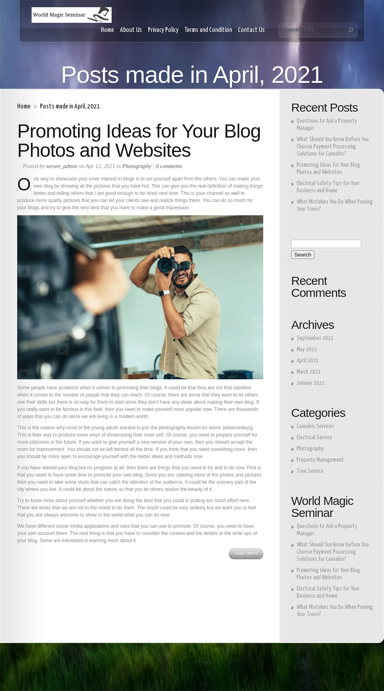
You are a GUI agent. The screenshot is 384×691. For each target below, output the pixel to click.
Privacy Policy (163, 30)
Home (107, 30)
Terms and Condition (208, 30)
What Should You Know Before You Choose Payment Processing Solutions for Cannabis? (333, 146)
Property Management (320, 460)
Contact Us (251, 30)
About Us (131, 30)
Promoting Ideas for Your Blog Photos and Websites (139, 140)
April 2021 (308, 361)
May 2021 (307, 350)
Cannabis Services (315, 426)
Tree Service (310, 471)
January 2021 (311, 383)
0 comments (169, 166)
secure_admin (61, 166)
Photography (137, 166)
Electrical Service (314, 438)
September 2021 (315, 338)
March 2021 (309, 372)
